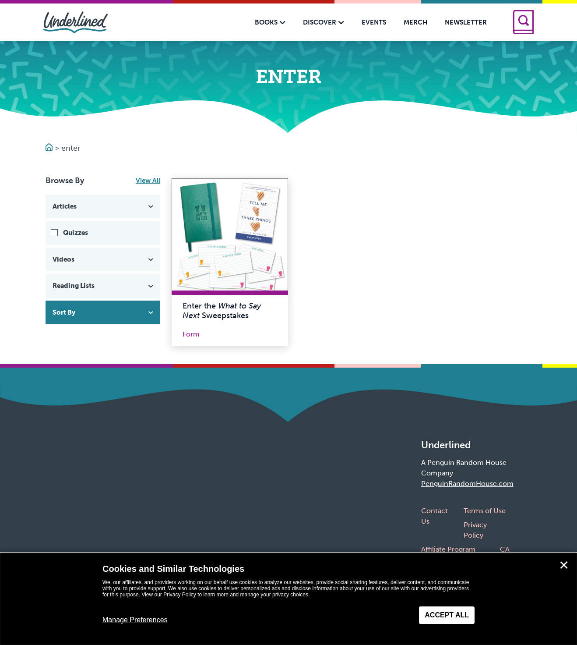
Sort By (104, 312)
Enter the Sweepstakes (222, 310)
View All (148, 180)
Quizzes (75, 233)
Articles (104, 206)
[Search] (523, 22)
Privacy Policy (179, 595)
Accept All (447, 615)
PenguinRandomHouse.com (467, 483)
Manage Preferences (135, 620)
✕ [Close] (564, 565)
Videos (104, 259)
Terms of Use (485, 511)
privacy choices (290, 595)
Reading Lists (104, 286)
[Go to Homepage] (50, 148)
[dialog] (288, 599)
